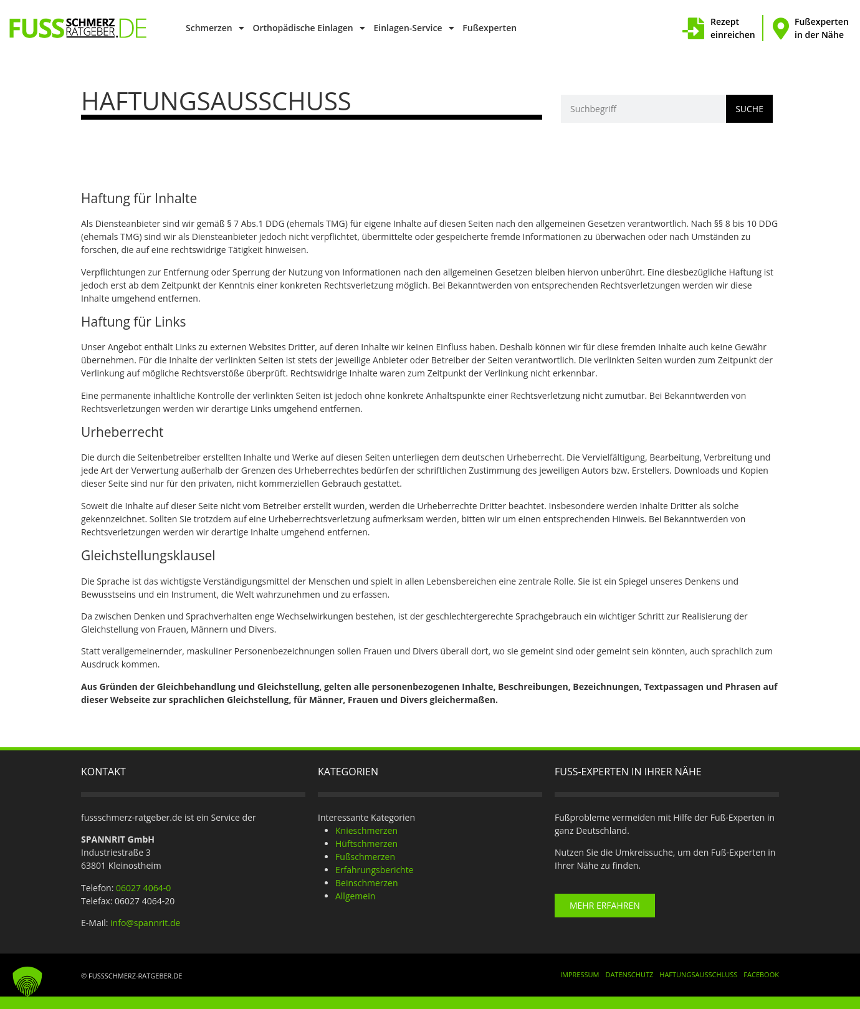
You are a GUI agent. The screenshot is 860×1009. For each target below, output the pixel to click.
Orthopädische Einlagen (308, 28)
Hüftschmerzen (366, 843)
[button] (27, 981)
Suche (749, 109)
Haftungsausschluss (698, 974)
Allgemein (355, 896)
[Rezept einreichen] (693, 28)
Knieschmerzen (366, 830)
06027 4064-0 (143, 888)
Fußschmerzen (365, 857)
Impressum (579, 974)
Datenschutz (629, 974)
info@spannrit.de (145, 923)
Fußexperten (489, 28)
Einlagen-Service (413, 28)
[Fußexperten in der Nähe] (780, 28)
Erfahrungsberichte (374, 870)
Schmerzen (215, 28)
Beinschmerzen (366, 883)
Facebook (761, 974)
